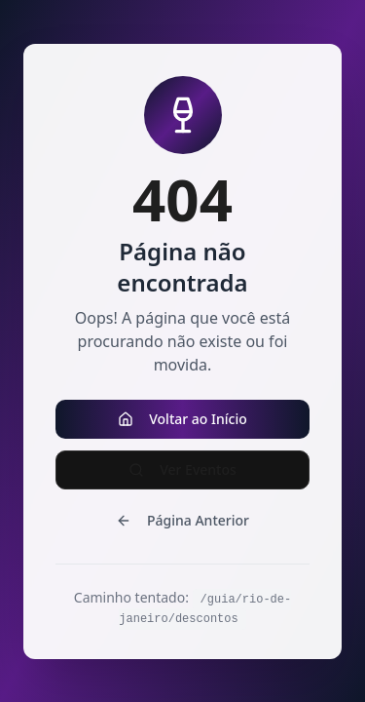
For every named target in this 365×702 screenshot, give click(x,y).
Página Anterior (182, 520)
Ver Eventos (182, 469)
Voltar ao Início (182, 419)
